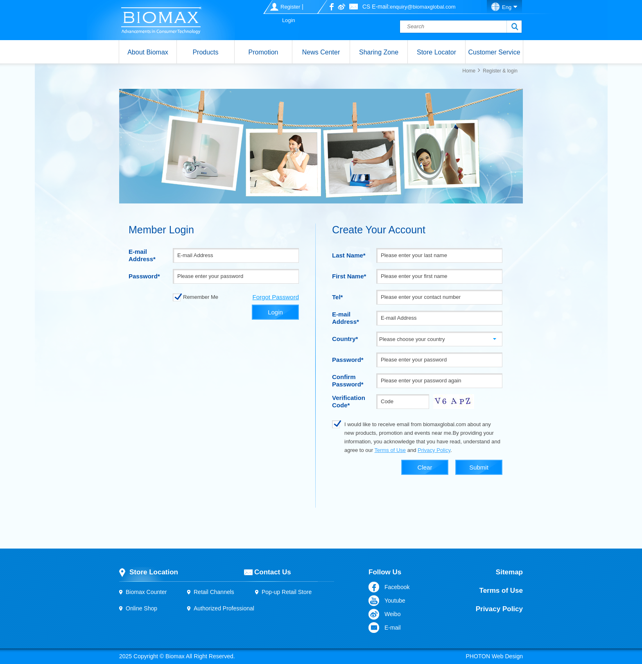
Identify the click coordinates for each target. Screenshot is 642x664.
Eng (506, 7)
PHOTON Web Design (494, 656)
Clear (425, 467)
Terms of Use (390, 450)
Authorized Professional (224, 608)
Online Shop (141, 608)
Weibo (392, 614)
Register (290, 7)
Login (288, 20)
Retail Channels (214, 592)
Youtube (394, 600)
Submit (478, 467)
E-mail (392, 627)
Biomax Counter (146, 592)
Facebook (396, 587)
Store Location (153, 572)
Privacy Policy (434, 450)
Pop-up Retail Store (287, 592)
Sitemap (509, 572)
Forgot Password (276, 297)
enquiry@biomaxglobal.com (423, 7)
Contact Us (272, 572)
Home (468, 71)
